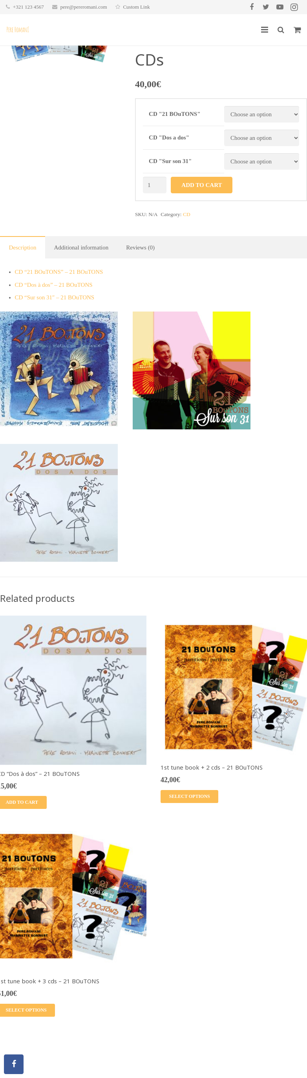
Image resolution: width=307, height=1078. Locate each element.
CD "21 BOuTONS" (174, 114)
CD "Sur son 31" (170, 161)
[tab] (22, 247)
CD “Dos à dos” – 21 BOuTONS (54, 285)
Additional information (81, 247)
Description (23, 247)
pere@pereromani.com (83, 7)
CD (186, 214)
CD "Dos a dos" (169, 137)
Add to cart (201, 185)
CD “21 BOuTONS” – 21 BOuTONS (59, 272)
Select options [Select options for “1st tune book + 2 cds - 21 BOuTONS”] (189, 796)
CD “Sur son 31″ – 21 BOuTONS (55, 297)
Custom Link (136, 7)
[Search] (281, 30)
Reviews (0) (140, 247)
